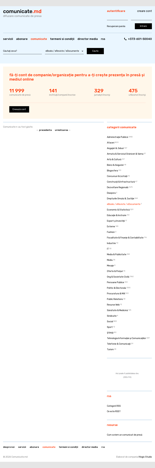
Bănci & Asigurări (115, 165)
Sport (110, 327)
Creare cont (144, 11)
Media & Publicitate (116, 254)
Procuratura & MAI (116, 293)
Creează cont (19, 109)
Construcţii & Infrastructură (121, 182)
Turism (110, 349)
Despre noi (9, 447)
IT (108, 249)
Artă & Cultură (114, 159)
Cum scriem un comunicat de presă (124, 435)
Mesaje (110, 265)
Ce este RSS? (114, 411)
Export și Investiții (116, 221)
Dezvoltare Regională (117, 187)
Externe (111, 226)
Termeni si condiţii (62, 39)
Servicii (8, 39)
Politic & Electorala (116, 288)
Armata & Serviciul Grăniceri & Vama (125, 154)
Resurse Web (113, 304)
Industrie (111, 243)
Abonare (22, 39)
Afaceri (110, 142)
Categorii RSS (114, 406)
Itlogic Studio (145, 457)
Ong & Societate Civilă (118, 277)
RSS (103, 39)
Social (110, 321)
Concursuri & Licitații (117, 176)
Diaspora (111, 193)
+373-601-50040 (140, 39)
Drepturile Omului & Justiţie (120, 198)
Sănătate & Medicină (117, 310)
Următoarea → (63, 130)
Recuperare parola (116, 26)
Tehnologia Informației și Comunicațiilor (126, 338)
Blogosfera (112, 170)
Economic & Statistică (118, 209)
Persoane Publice (115, 282)
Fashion (111, 232)
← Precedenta (44, 130)
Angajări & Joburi (115, 148)
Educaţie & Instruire (116, 215)
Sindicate (112, 316)
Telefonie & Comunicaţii (119, 344)
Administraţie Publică (117, 137)
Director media (88, 39)
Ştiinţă (110, 332)
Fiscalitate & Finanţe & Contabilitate (125, 237)
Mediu (110, 260)
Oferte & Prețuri (115, 271)
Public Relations (115, 299)
